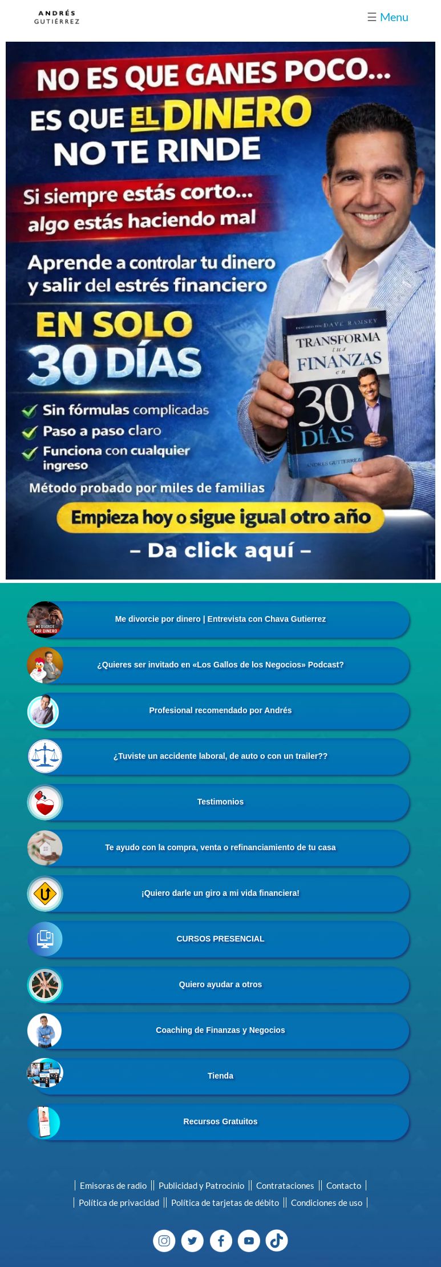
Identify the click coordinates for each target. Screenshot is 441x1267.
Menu (387, 16)
